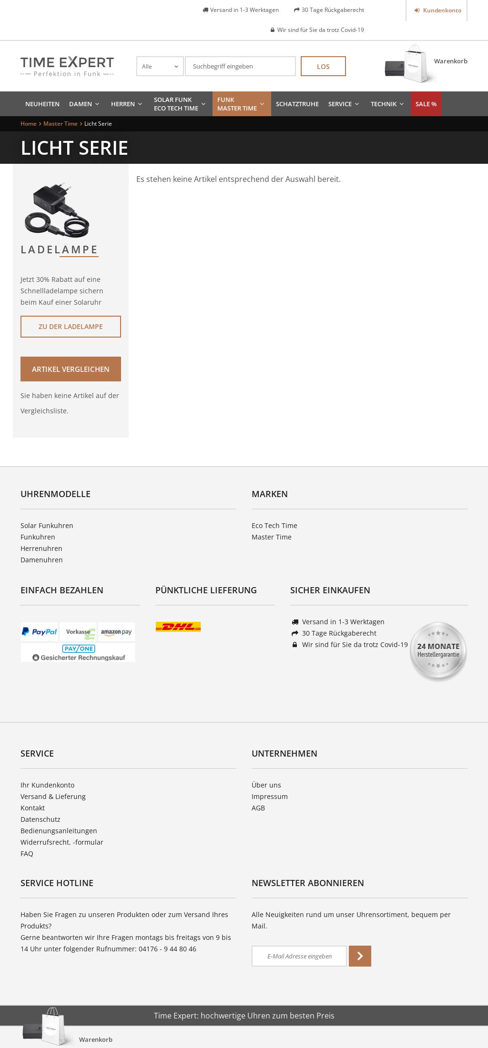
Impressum (270, 796)
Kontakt (32, 807)
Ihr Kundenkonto (47, 784)
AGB (258, 807)
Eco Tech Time (274, 525)
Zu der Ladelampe (71, 326)
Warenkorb (451, 61)
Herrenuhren (41, 548)
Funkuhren (37, 536)
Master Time (272, 536)
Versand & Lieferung (53, 796)
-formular (88, 842)
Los (323, 66)
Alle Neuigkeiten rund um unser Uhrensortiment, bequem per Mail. (351, 920)
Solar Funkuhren (46, 525)
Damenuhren (41, 559)
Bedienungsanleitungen (58, 830)
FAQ (26, 853)
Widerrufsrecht (44, 842)
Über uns (266, 784)
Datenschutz (40, 819)
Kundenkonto (441, 10)
